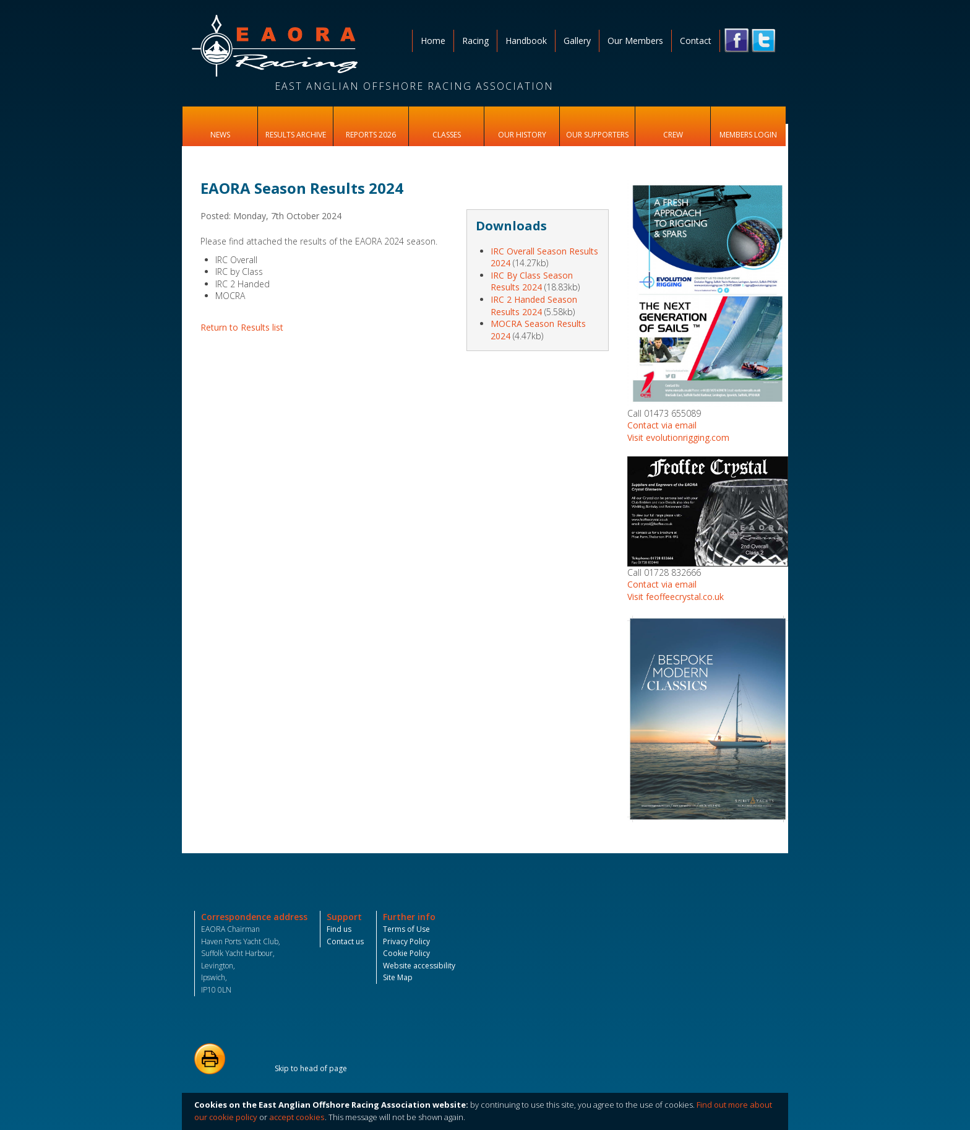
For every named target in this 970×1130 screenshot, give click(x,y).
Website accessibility (419, 965)
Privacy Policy (406, 941)
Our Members (635, 40)
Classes (446, 134)
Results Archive (295, 134)
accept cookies (297, 1117)
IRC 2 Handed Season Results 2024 (534, 305)
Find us (339, 929)
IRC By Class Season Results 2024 (532, 281)
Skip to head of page (311, 1068)
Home (433, 40)
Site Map (398, 977)
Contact (695, 40)
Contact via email (662, 425)
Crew (673, 134)
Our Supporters (597, 134)
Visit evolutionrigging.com (678, 437)
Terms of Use (406, 929)
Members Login (748, 134)
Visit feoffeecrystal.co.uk (675, 596)
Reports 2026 (371, 134)
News (220, 134)
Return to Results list (241, 327)
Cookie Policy (406, 953)
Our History (522, 134)
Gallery (577, 40)
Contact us (345, 941)
